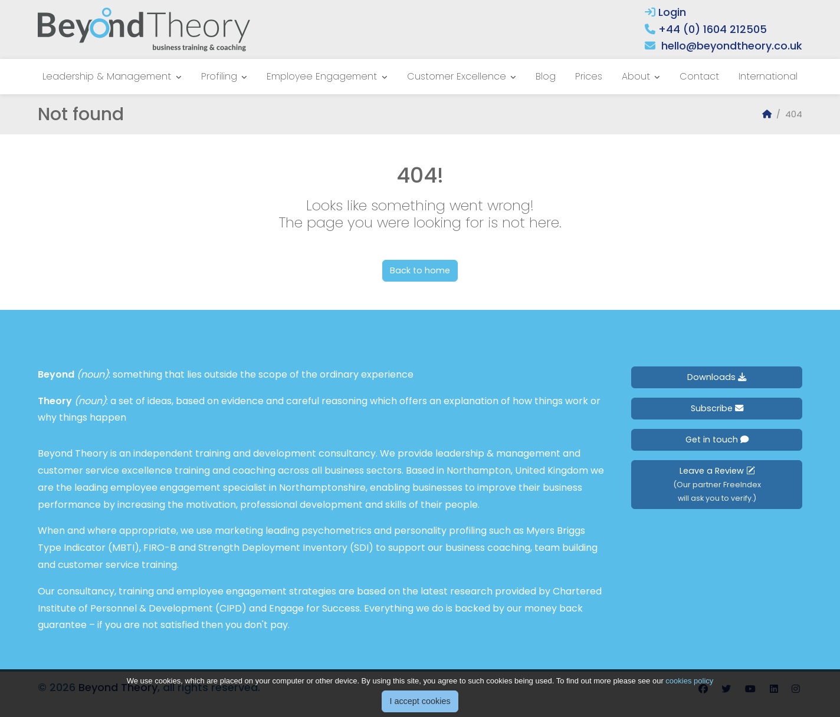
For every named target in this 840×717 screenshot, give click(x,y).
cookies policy (689, 694)
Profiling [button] (220, 76)
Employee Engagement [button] (323, 76)
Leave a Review (717, 484)
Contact (699, 76)
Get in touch (717, 439)
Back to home (420, 270)
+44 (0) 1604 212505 (712, 29)
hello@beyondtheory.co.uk (731, 45)
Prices (588, 76)
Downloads (716, 377)
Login (665, 12)
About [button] (637, 76)
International (768, 76)
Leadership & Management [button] (108, 76)
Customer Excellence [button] (458, 76)
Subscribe (717, 408)
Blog (546, 76)
